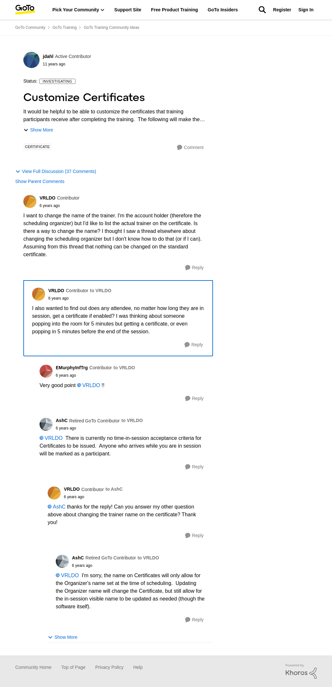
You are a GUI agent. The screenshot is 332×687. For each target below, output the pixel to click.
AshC (59, 507)
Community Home (33, 667)
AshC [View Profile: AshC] (62, 420)
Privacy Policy (109, 667)
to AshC (114, 489)
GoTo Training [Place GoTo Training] (65, 27)
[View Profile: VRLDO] (29, 201)
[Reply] (194, 267)
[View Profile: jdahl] (31, 60)
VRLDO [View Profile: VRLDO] (47, 197)
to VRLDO (100, 290)
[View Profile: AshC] (46, 424)
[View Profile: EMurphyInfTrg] (46, 371)
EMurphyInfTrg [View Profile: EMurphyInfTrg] (72, 367)
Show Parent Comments (40, 181)
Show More (38, 130)
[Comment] (190, 147)
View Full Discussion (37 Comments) (55, 171)
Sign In (306, 9)
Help (138, 667)
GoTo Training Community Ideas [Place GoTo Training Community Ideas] (111, 27)
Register (282, 9)
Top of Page (73, 667)
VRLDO (91, 385)
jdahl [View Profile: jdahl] (48, 56)
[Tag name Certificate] (37, 146)
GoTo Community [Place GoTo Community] (30, 27)
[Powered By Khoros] (301, 671)
